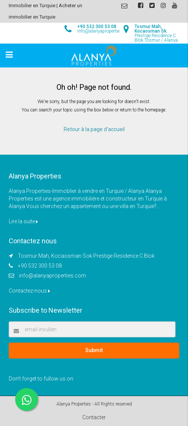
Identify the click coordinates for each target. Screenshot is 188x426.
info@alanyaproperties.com (52, 276)
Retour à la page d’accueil (94, 129)
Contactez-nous (29, 291)
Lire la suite (23, 221)
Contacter (94, 417)
